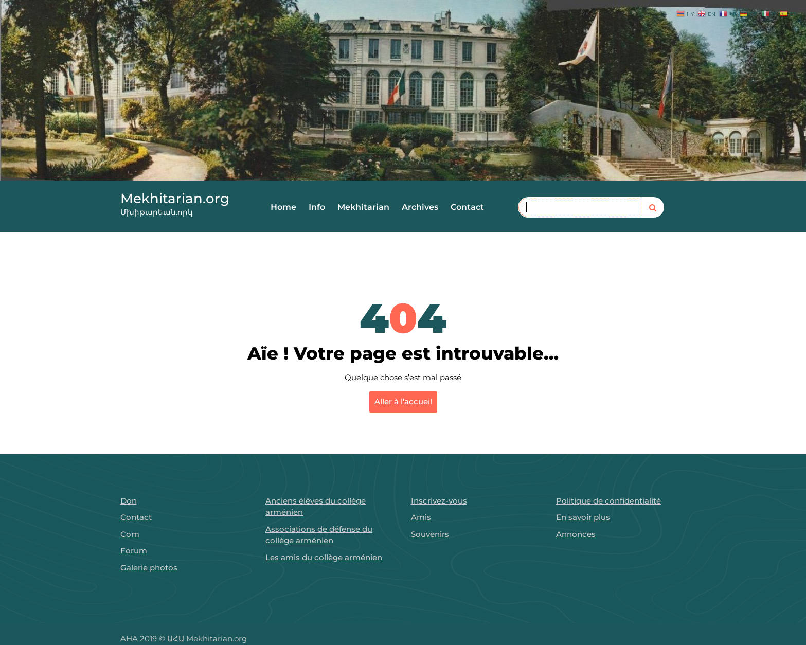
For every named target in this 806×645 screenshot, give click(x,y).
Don (128, 501)
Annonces (576, 534)
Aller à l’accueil (403, 401)
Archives (420, 207)
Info (317, 207)
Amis (421, 517)
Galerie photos (148, 567)
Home (283, 207)
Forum (133, 551)
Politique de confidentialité (608, 501)
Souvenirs (430, 534)
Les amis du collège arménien (323, 557)
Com (129, 534)
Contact (467, 207)
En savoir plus (583, 517)
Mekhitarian (363, 207)
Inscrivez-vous (439, 501)
